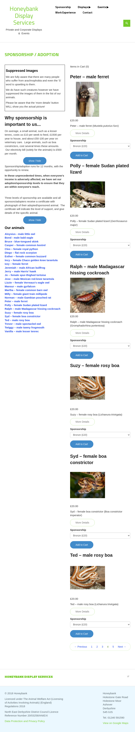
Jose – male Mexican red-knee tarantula (29, 278)
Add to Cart (82, 155)
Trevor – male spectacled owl (23, 323)
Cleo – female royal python (21, 248)
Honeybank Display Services (24, 15)
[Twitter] (128, 676)
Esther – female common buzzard (25, 256)
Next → (122, 646)
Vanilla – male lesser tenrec (22, 331)
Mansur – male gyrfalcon (20, 286)
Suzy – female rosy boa (19, 312)
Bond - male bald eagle (19, 237)
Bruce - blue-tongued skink (21, 241)
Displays (83, 7)
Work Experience (65, 12)
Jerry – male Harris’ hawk (20, 271)
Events (102, 7)
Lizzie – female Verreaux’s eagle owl (27, 282)
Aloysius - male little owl (20, 233)
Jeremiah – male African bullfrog (25, 267)
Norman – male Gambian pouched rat (28, 297)
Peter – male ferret (16, 301)
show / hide (35, 160)
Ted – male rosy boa (17, 320)
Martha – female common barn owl (26, 290)
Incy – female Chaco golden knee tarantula (31, 260)
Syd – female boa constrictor (22, 316)
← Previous (80, 646)
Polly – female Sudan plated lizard (26, 305)
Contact (87, 12)
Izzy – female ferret (16, 263)
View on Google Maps (115, 723)
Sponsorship (63, 7)
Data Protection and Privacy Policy (25, 721)
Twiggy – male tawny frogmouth (24, 327)
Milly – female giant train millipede (26, 293)
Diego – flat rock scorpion (21, 252)
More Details (82, 133)
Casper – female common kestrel (25, 245)
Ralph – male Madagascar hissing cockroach (32, 308)
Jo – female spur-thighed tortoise (25, 275)
